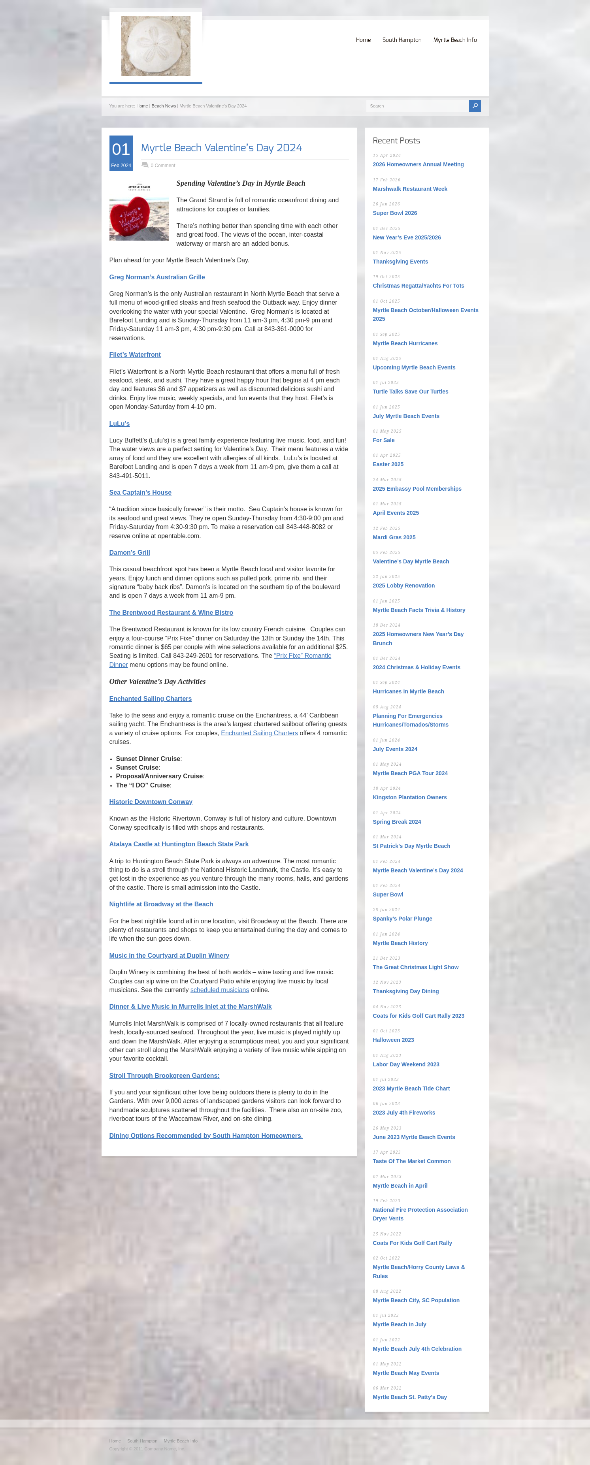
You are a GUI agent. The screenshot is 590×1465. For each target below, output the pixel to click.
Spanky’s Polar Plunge (402, 918)
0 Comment (163, 165)
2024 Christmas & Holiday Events (417, 667)
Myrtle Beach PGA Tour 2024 (410, 773)
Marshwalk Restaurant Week (410, 189)
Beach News (164, 106)
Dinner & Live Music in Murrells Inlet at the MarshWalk (190, 1006)
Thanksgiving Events (400, 261)
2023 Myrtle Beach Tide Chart (411, 1088)
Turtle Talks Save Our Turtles (411, 391)
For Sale (384, 440)
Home (363, 40)
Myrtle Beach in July (399, 1324)
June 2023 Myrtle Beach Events (414, 1137)
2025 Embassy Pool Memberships (417, 489)
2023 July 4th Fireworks (404, 1112)
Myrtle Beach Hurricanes (405, 343)
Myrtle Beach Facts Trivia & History (419, 610)
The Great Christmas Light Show (416, 967)
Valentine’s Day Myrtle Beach (411, 561)
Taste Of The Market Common (412, 1161)
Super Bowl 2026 (395, 213)
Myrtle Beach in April (400, 1186)
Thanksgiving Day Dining (406, 991)
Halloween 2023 (393, 1040)
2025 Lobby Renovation (404, 585)
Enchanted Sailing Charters (259, 733)
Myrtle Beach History (400, 943)
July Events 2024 (395, 749)
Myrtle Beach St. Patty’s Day (410, 1397)
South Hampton (402, 40)
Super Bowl (388, 894)
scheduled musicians (219, 990)
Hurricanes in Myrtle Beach (409, 691)
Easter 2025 (388, 464)
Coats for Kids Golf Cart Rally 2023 (419, 1016)
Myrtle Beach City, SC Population (416, 1300)
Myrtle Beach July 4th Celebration (417, 1349)
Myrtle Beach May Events (406, 1373)
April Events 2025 (396, 513)
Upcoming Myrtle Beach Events (414, 367)
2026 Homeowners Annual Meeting (418, 164)
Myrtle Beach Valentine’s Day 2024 (221, 148)
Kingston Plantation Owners (410, 797)
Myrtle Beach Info (455, 40)
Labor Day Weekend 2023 (406, 1064)
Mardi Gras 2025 (394, 537)
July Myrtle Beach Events (406, 416)
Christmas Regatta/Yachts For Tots (419, 285)
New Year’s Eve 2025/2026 (407, 237)
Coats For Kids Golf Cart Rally (412, 1243)
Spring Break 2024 (397, 822)
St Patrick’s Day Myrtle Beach (412, 846)
